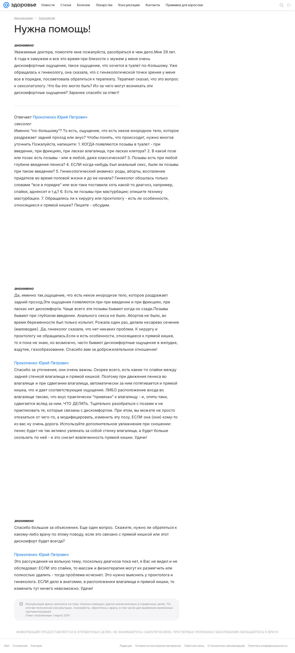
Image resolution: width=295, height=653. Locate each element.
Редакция (126, 645)
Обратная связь (194, 645)
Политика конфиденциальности (267, 645)
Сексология (47, 18)
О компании (20, 645)
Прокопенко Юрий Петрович (60, 117)
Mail (6, 645)
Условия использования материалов (158, 645)
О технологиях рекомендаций (226, 645)
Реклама (36, 645)
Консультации (23, 18)
